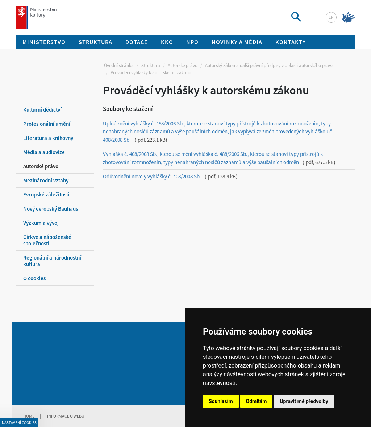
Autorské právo (182, 65)
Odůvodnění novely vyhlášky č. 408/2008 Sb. (152, 176)
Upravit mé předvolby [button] (304, 401)
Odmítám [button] (256, 401)
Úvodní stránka (119, 65)
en (331, 17)
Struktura (150, 65)
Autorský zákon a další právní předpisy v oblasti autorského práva (269, 65)
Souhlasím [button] (221, 401)
